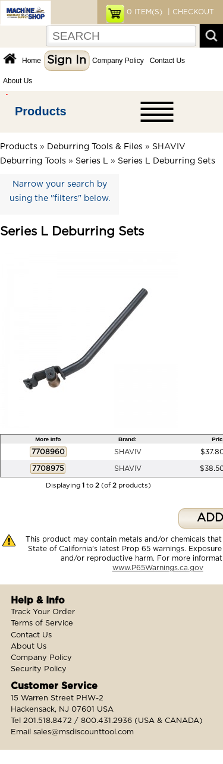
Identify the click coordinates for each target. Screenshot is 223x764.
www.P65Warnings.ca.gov (157, 567)
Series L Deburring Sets (166, 161)
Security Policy (39, 669)
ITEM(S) (144, 11)
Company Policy (118, 60)
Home (31, 60)
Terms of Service (42, 623)
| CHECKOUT (189, 11)
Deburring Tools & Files (95, 147)
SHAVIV (128, 451)
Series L (92, 161)
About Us (17, 81)
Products (41, 111)
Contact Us (167, 60)
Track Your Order (43, 612)
